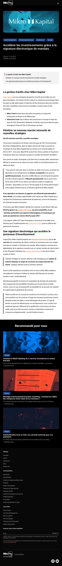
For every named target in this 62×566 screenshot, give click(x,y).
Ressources (6, 466)
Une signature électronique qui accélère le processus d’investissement (28, 81)
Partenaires (6, 461)
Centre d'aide (7, 510)
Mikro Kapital (8, 97)
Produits (5, 483)
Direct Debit (6, 499)
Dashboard (6, 474)
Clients (5, 458)
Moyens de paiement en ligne (11, 502)
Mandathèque (7, 477)
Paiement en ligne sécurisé (10, 488)
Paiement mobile (8, 491)
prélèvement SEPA (35, 223)
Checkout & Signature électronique (13, 480)
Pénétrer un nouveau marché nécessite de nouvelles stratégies (26, 78)
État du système (7, 516)
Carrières (5, 455)
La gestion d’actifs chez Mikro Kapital (18, 74)
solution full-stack (24, 210)
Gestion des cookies (9, 524)
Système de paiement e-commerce (13, 494)
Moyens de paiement (9, 485)
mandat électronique (33, 251)
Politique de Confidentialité (10, 521)
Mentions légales (8, 518)
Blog (4, 463)
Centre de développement (10, 513)
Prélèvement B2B (8, 496)
